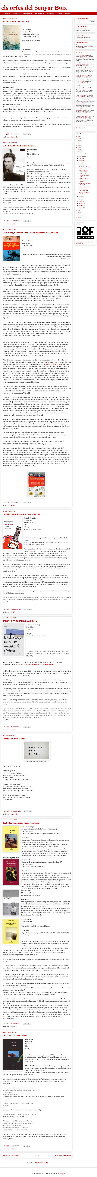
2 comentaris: (15, 134)
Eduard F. (14, 1027)
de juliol (81, 165)
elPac (82, 102)
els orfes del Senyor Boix (34, 7)
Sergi (82, 87)
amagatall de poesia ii (81, 82)
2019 (79, 140)
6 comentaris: (15, 727)
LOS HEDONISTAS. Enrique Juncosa (19, 146)
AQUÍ (81, 29)
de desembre (82, 153)
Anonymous (83, 55)
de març (81, 203)
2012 (79, 212)
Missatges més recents (11, 1155)
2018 (79, 143)
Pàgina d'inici (7, 13)
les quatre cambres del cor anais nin (84, 88)
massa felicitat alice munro (82, 56)
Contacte (60, 13)
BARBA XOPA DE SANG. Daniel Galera (20, 621)
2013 (79, 210)
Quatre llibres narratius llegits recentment (21, 823)
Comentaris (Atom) (41, 1162)
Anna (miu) (14, 137)
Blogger (62, 1173)
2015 (79, 149)
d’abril (80, 201)
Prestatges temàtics (39, 13)
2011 (79, 215)
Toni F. (13, 224)
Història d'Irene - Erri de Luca (16, 21)
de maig (81, 198)
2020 (79, 138)
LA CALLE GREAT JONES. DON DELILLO (21, 514)
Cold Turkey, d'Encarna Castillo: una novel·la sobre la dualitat (30, 233)
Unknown (83, 67)
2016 (79, 147)
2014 (79, 152)
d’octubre (81, 158)
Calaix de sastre (16, 13)
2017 (79, 145)
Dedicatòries (67, 13)
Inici (37, 1155)
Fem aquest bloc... (51, 13)
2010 (79, 217)
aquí (90, 37)
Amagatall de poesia (27, 13)
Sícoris (13, 505)
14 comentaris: (16, 811)
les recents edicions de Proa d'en (38, 664)
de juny (80, 196)
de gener (81, 207)
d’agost (80, 162)
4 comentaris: (15, 1146)
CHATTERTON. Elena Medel (15, 1035)
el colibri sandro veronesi (84, 103)
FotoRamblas (51, 364)
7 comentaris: (15, 502)
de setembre (81, 160)
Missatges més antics (63, 1155)
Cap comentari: (16, 609)
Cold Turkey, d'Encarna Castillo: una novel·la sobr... (84, 175)
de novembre (82, 156)
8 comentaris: (15, 1023)
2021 (79, 136)
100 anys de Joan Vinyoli (14, 739)
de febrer (81, 205)
